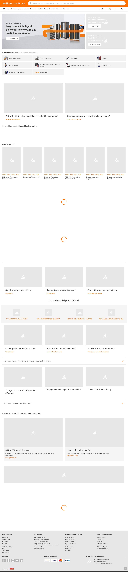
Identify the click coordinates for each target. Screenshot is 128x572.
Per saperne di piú (10, 458)
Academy (58, 9)
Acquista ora (9, 293)
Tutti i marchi (5, 550)
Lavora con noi (6, 537)
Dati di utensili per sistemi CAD (42, 543)
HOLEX (4, 548)
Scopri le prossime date (95, 293)
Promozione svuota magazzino (92, 178)
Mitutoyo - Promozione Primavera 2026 (51, 178)
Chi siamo (5, 541)
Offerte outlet (51, 293)
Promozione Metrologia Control (114, 178)
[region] (64, 135)
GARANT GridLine (7, 547)
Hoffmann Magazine (102, 547)
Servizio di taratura (39, 548)
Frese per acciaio (69, 537)
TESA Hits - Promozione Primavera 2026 (72, 178)
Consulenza (33, 9)
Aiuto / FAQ (100, 541)
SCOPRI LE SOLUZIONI (74, 119)
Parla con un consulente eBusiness (98, 352)
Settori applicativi (18, 9)
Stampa (4, 543)
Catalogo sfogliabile (39, 537)
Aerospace (66, 9)
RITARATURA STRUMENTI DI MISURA (48, 319)
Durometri (68, 550)
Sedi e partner (6, 539)
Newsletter (100, 545)
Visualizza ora (9, 352)
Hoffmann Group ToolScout (41, 539)
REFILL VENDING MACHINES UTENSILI (111, 319)
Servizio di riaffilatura (39, 547)
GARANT (4, 545)
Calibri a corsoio (69, 547)
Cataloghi (51, 9)
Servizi (26, 9)
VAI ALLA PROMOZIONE (12, 119)
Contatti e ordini (101, 537)
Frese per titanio (69, 541)
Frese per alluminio (70, 539)
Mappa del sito (6, 552)
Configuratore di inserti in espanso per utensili (46, 545)
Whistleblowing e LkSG (103, 548)
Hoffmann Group (42, 9)
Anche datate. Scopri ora (54, 352)
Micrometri (68, 545)
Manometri (68, 548)
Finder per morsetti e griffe (41, 541)
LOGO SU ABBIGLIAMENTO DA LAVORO (79, 319)
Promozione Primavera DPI (31, 177)
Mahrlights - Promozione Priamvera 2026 (9, 178)
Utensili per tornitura (70, 543)
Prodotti (10, 9)
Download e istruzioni (102, 543)
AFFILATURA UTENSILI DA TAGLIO (16, 319)
